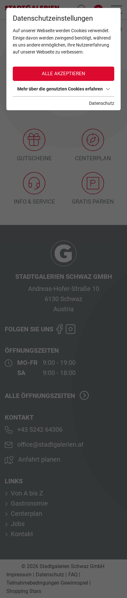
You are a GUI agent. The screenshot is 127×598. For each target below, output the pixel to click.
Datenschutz (101, 103)
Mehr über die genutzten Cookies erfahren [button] (63, 88)
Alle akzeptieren (63, 73)
